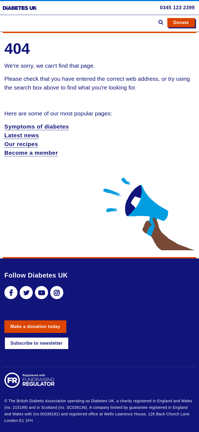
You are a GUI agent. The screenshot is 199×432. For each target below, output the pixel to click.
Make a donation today (35, 326)
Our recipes (21, 144)
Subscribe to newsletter (36, 343)
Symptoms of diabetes (36, 126)
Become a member (31, 153)
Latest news (21, 135)
